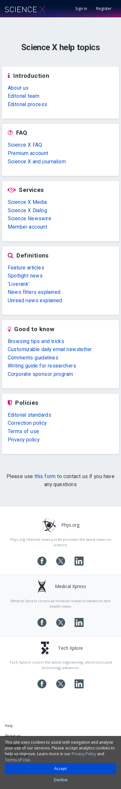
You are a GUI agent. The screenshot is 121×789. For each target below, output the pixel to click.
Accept (60, 768)
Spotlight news (25, 276)
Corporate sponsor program (40, 374)
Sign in (81, 8)
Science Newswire (29, 218)
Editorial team (24, 96)
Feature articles (26, 268)
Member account (27, 227)
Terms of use (23, 431)
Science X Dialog (27, 210)
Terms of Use (17, 760)
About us (18, 88)
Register (104, 8)
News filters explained (34, 292)
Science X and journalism (37, 162)
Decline (60, 780)
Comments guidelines (33, 358)
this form (45, 476)
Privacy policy (24, 440)
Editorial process (27, 104)
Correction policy (27, 423)
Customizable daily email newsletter (50, 349)
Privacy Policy (84, 754)
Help (9, 725)
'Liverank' (19, 284)
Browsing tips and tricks (36, 341)
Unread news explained (35, 300)
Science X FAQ (25, 145)
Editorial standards (30, 415)
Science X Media (27, 202)
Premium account (28, 153)
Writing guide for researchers (42, 366)
